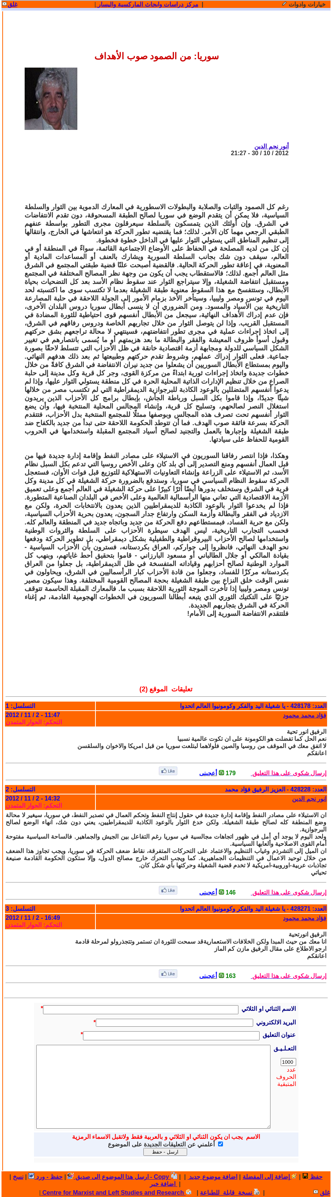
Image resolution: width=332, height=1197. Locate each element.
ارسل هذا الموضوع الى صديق (108, 1177)
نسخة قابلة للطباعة (230, 1192)
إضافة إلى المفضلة (270, 1177)
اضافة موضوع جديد (212, 1177)
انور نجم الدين (309, 799)
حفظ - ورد (45, 1177)
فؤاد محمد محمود (304, 715)
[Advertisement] (151, 180)
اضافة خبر (163, 1184)
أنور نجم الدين (271, 146)
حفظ (312, 1177)
